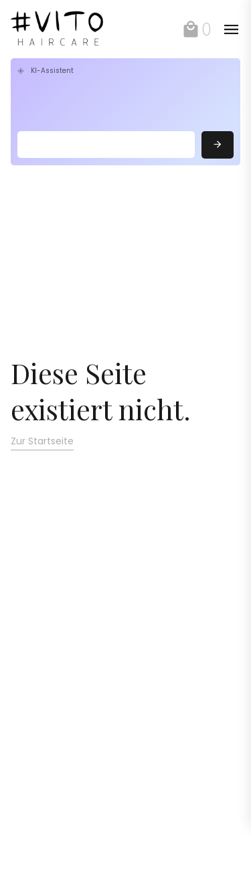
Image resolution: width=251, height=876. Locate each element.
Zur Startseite (42, 441)
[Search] (106, 145)
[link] (65, 29)
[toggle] (231, 29)
